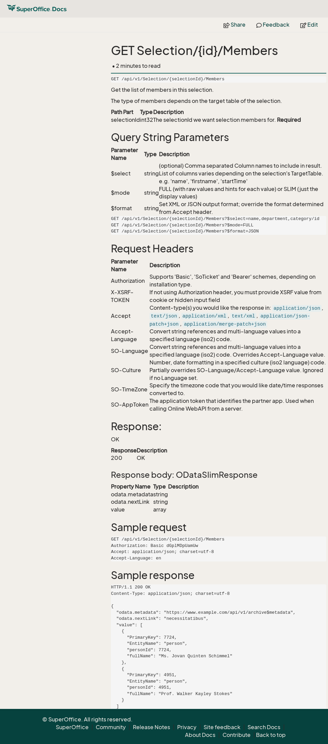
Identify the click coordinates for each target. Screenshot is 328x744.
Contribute (236, 735)
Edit (309, 24)
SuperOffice (72, 727)
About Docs (200, 735)
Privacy (186, 727)
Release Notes (151, 727)
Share (234, 24)
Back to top (271, 735)
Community (111, 727)
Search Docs (264, 727)
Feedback (272, 24)
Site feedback (222, 727)
